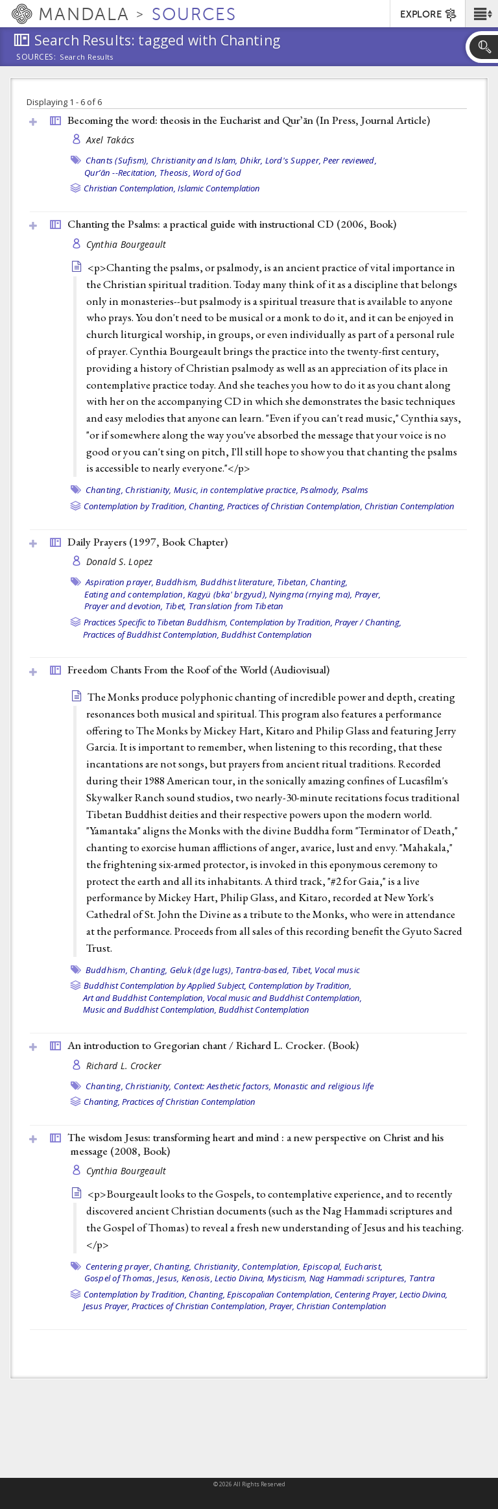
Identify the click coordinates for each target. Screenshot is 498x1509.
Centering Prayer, (366, 1294)
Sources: (36, 57)
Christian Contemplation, (130, 188)
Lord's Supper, (293, 160)
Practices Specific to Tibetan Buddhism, (156, 622)
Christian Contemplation (409, 506)
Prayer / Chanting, (368, 622)
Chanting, (104, 490)
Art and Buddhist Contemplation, (144, 998)
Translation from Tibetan (236, 606)
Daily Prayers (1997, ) (147, 542)
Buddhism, (177, 582)
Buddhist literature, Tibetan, (254, 582)
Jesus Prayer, (106, 1306)
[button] (481, 13)
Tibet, (176, 606)
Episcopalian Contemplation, (280, 1294)
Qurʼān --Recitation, (121, 172)
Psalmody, (319, 490)
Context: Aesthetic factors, (223, 1086)
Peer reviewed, (350, 160)
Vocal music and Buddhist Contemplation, (284, 998)
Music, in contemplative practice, (236, 490)
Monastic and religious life (324, 1086)
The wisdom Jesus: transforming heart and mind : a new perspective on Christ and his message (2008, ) (255, 1144)
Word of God (217, 172)
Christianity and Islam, (194, 160)
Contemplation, (271, 1266)
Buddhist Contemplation (266, 634)
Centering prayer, (119, 1266)
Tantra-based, (262, 970)
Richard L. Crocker (123, 1065)
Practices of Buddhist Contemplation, (151, 634)
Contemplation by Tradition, (135, 506)
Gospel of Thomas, (119, 1278)
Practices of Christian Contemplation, (294, 506)
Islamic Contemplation (219, 188)
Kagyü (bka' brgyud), (227, 594)
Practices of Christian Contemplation (188, 1101)
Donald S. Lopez (119, 561)
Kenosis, (197, 1278)
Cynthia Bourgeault (126, 244)
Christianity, (148, 490)
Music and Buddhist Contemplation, (150, 1009)
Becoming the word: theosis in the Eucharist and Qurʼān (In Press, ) (248, 120)
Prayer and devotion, (123, 606)
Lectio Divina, (240, 1278)
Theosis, (175, 172)
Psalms (355, 490)
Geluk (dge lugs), (201, 970)
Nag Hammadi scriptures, (358, 1278)
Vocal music (337, 970)
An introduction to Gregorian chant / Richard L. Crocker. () (213, 1045)
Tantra (422, 1278)
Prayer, (368, 594)
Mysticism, (287, 1278)
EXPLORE (429, 14)
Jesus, (168, 1278)
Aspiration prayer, (120, 582)
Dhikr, (251, 160)
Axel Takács (110, 140)
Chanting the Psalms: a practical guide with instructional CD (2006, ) (231, 224)
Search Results (86, 57)
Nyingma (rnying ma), (310, 594)
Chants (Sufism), (117, 160)
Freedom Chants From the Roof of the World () (198, 669)
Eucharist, (363, 1266)
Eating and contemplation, (134, 594)
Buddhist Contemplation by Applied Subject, (165, 985)
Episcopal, (322, 1266)
